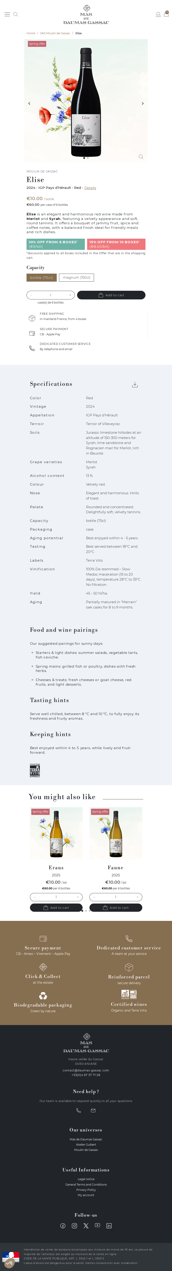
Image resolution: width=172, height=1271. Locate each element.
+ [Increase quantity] (78, 897)
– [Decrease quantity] (34, 897)
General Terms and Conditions (86, 1184)
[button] (15, 14)
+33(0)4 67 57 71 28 (86, 1075)
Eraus (56, 868)
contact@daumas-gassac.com (86, 1070)
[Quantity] (50, 295)
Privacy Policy (86, 1190)
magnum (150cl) (76, 277)
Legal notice (86, 1179)
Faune (116, 868)
